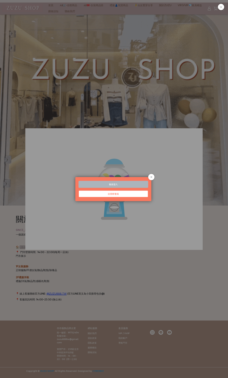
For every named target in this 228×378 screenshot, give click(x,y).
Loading (114, 189)
